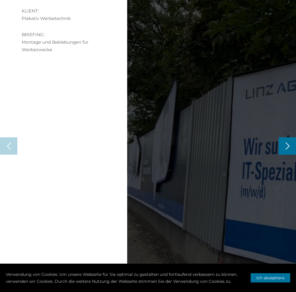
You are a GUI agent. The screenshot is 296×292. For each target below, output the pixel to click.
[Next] (287, 146)
